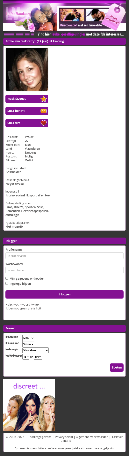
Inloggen (64, 294)
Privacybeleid (64, 437)
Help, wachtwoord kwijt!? (22, 304)
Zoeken (117, 367)
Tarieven (117, 437)
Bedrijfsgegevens (40, 437)
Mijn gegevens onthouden (26, 278)
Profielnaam (13, 249)
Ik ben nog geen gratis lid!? (23, 308)
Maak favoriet (16, 99)
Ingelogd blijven (19, 283)
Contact (66, 441)
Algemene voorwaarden (92, 437)
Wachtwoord (14, 264)
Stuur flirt (13, 123)
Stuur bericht (16, 111)
